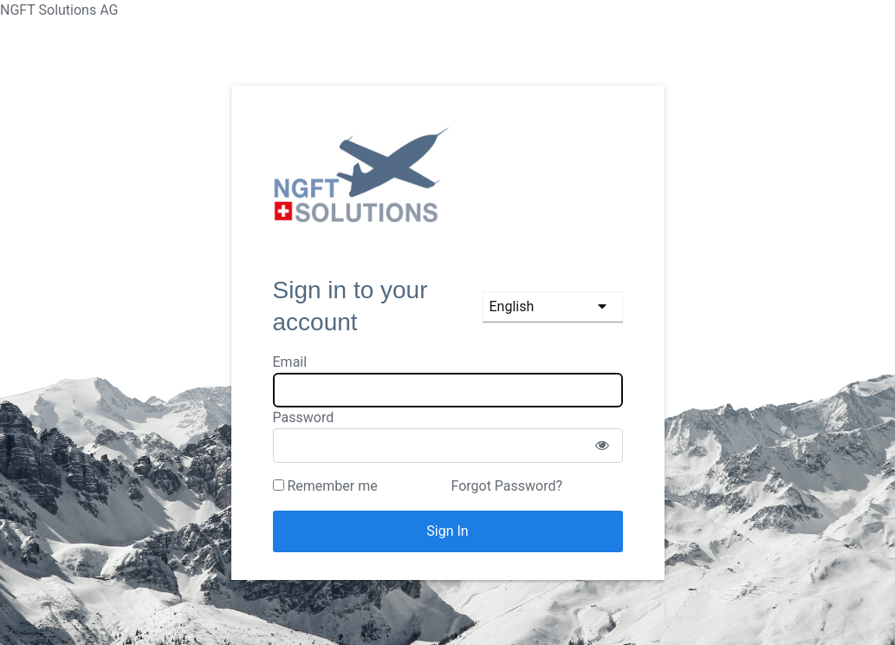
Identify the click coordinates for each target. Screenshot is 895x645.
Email (290, 362)
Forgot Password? (506, 486)
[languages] (553, 306)
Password (303, 417)
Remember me (325, 486)
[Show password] (602, 445)
